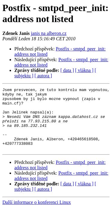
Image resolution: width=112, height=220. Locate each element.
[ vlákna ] (84, 70)
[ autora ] (43, 75)
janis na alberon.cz (49, 33)
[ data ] (67, 70)
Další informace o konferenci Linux (36, 214)
